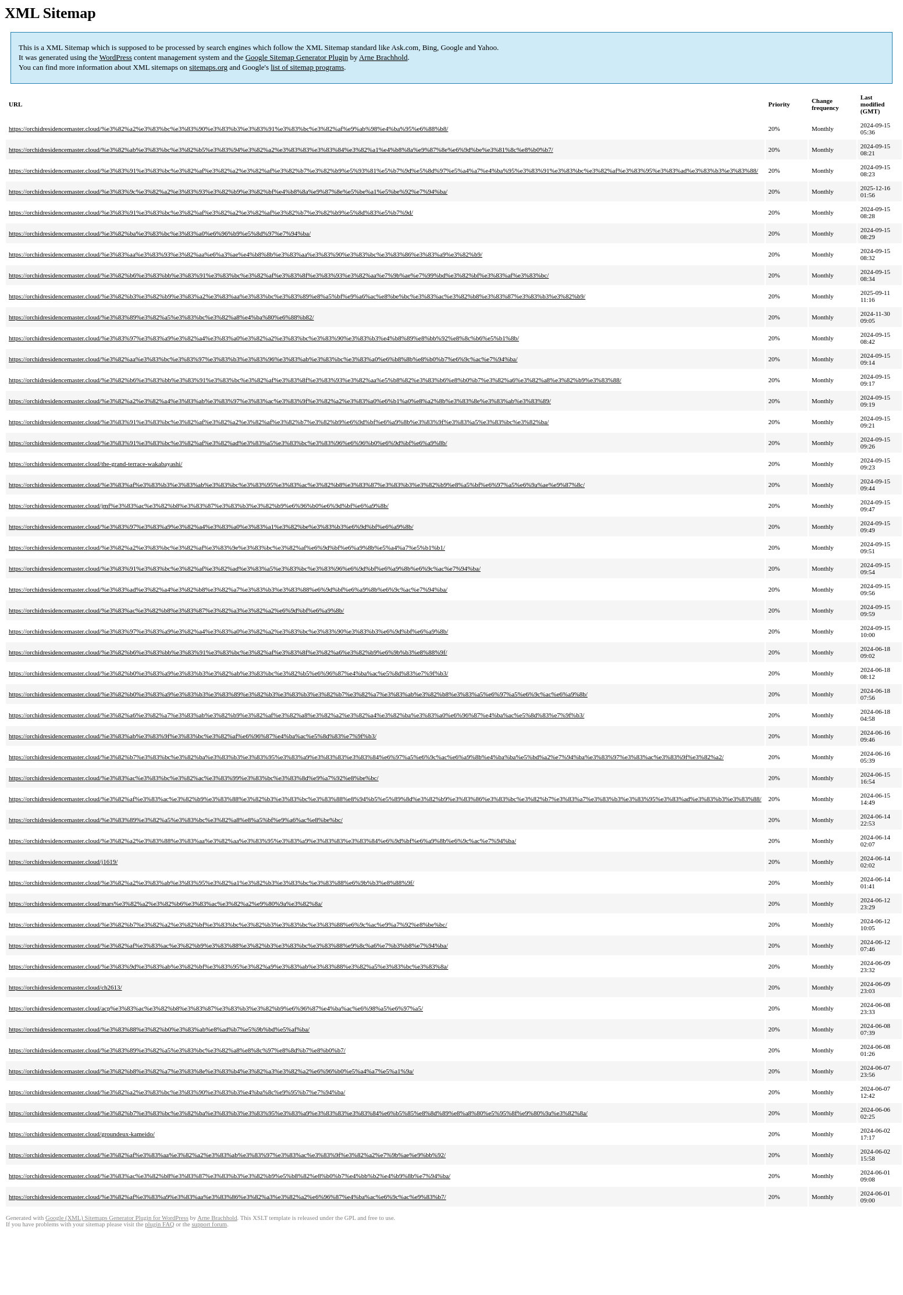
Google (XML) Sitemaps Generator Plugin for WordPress (117, 1218)
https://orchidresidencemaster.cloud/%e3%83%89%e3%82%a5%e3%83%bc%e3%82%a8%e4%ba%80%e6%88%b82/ (161, 317)
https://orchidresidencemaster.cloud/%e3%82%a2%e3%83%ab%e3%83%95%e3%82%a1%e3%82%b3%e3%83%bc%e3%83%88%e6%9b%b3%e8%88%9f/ (211, 882)
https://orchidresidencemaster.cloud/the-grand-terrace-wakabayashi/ (95, 463)
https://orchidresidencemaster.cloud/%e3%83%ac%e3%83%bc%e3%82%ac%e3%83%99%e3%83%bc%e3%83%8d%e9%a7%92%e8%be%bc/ (194, 777)
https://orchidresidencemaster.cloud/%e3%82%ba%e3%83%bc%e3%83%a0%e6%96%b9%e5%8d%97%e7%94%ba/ (160, 233)
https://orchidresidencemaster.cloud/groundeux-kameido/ (82, 1133)
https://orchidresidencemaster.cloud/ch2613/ (65, 987)
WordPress (115, 57)
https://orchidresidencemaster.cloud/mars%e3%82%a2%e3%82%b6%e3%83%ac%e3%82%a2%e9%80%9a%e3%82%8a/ (165, 903)
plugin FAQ (159, 1224)
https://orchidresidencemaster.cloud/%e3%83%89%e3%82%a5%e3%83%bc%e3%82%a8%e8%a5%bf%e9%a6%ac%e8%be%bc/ (176, 819)
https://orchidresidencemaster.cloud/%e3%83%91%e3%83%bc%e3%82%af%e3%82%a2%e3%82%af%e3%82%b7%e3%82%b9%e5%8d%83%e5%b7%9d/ (211, 212)
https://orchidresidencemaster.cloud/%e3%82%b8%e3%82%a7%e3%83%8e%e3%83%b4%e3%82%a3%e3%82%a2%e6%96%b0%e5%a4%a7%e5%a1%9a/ (211, 1071)
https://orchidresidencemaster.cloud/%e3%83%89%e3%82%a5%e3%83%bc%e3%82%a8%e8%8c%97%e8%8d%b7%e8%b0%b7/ (177, 1050)
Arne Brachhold (383, 57)
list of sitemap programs (307, 67)
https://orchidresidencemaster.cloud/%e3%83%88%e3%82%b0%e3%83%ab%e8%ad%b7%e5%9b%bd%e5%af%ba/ (159, 1029)
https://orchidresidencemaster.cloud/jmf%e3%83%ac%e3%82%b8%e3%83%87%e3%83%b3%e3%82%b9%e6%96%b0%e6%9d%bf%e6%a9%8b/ (199, 505)
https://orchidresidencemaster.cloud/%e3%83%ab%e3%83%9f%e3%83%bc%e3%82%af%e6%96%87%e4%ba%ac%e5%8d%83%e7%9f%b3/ (192, 735)
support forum (209, 1224)
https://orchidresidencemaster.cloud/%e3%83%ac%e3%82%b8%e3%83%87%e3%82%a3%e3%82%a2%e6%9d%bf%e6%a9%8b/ (176, 610)
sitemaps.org (208, 67)
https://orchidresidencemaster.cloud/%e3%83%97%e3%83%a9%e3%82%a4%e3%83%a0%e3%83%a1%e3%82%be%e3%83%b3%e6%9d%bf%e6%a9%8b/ (211, 526)
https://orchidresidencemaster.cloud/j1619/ (63, 861)
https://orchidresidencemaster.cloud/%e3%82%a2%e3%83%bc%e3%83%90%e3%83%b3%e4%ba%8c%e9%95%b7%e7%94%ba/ (177, 1091)
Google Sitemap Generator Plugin (297, 57)
